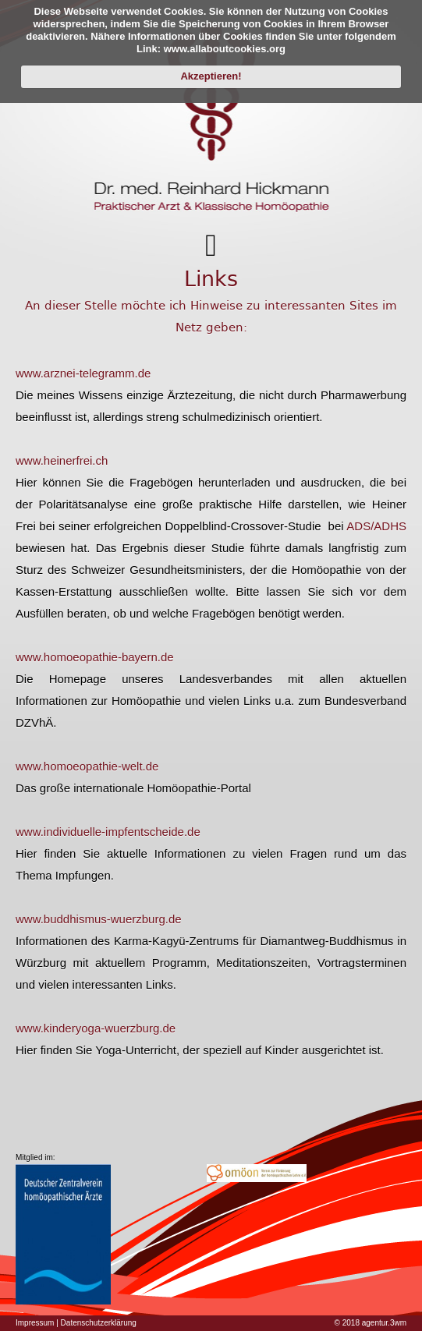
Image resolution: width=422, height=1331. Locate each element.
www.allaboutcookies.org (224, 49)
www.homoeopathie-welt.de (87, 766)
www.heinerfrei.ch (62, 460)
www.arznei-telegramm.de (83, 373)
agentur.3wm (384, 1323)
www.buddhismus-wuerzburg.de (99, 919)
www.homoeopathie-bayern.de (95, 657)
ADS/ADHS (376, 526)
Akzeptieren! (210, 76)
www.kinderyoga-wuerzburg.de (96, 1028)
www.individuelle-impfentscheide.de (108, 831)
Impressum (35, 1323)
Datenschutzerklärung (99, 1323)
